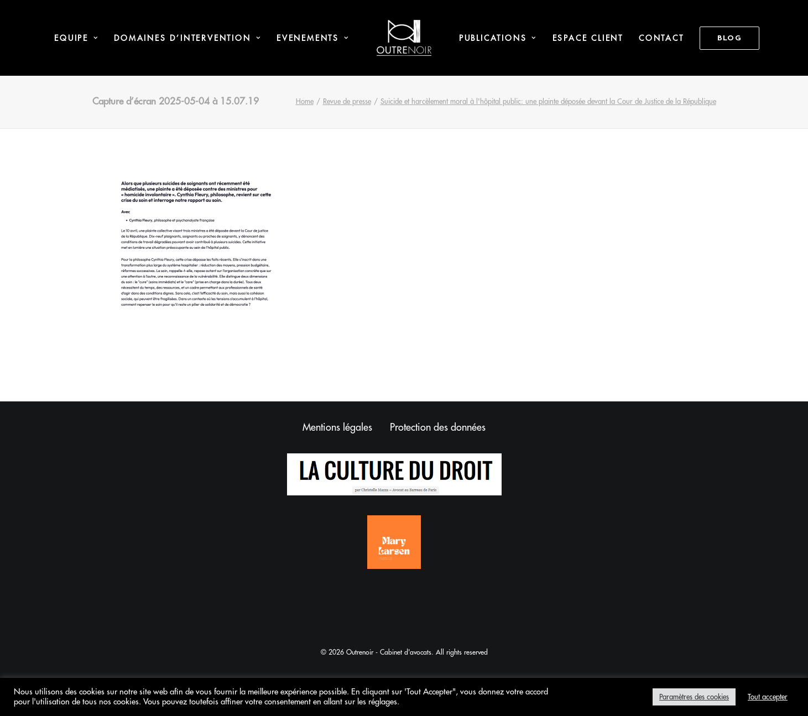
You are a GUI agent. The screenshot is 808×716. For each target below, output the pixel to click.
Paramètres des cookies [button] (694, 697)
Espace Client (587, 38)
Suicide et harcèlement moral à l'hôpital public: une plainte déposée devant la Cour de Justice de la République (548, 101)
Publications (498, 38)
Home (305, 101)
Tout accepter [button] (768, 697)
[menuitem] (76, 38)
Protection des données (438, 427)
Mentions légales (337, 427)
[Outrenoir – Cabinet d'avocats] (404, 38)
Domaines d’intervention (187, 38)
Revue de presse (347, 101)
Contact (661, 38)
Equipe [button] (76, 38)
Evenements (313, 38)
